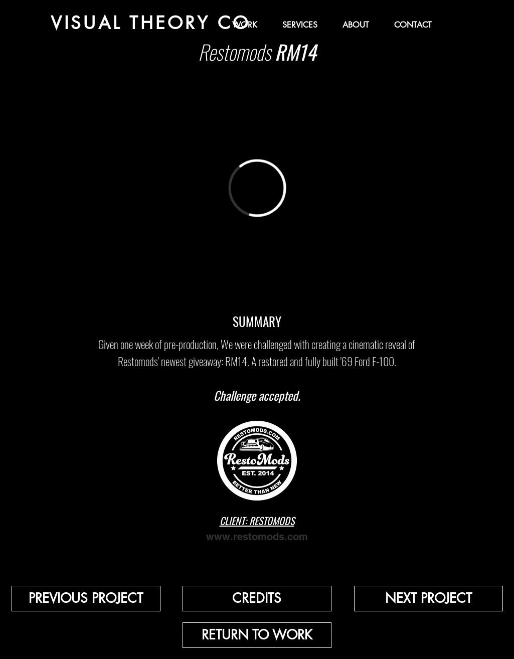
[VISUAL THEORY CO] (150, 23)
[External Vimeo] (257, 188)
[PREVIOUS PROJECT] (86, 598)
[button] (257, 598)
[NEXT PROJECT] (428, 598)
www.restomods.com (257, 537)
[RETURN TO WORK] (257, 635)
